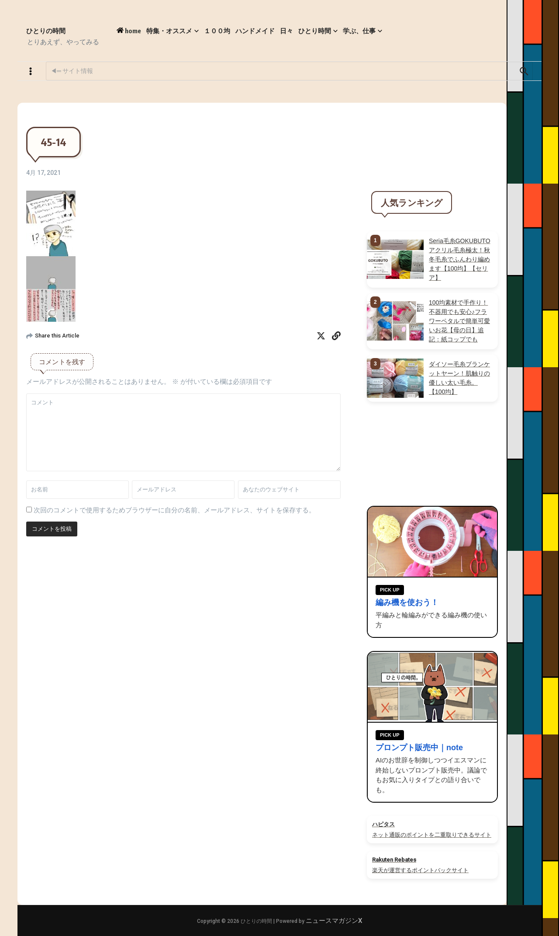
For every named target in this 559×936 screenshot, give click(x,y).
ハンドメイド (255, 31)
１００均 (217, 31)
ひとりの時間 (46, 31)
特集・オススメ (172, 31)
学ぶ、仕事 (362, 31)
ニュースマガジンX (334, 921)
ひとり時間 (318, 31)
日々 (286, 31)
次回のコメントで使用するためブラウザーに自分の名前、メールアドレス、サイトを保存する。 (174, 510)
